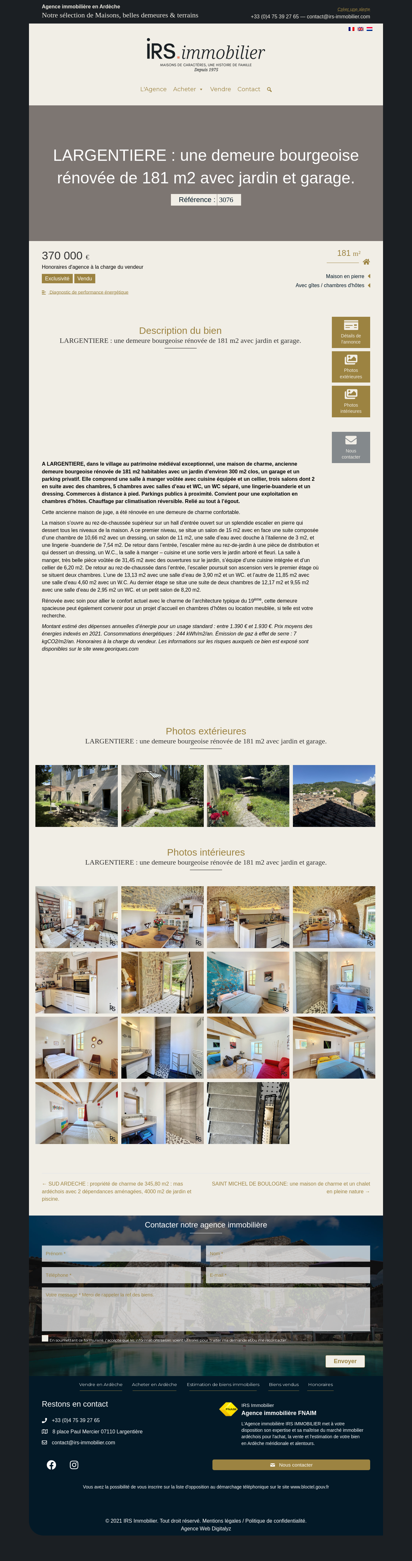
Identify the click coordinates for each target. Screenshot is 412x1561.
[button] (354, 9)
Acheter (188, 89)
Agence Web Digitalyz (206, 1534)
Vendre (220, 89)
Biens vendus (284, 1390)
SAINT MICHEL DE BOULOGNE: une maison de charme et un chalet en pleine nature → (291, 1187)
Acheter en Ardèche (154, 1390)
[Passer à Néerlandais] (369, 28)
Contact (249, 89)
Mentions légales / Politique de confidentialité (253, 1527)
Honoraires (320, 1390)
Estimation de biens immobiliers (223, 1390)
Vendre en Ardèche (101, 1390)
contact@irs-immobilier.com (338, 16)
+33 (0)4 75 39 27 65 (275, 16)
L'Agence (153, 89)
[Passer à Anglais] (360, 28)
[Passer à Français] (351, 28)
